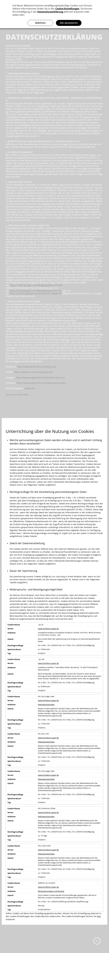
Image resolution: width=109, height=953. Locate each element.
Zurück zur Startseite (17, 394)
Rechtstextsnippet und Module (51, 891)
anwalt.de (29, 388)
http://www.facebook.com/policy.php (36, 366)
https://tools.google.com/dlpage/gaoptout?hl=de (36, 285)
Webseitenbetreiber (46, 704)
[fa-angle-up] (97, 942)
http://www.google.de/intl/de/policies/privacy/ (40, 377)
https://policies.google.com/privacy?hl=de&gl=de (35, 293)
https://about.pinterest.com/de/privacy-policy (41, 383)
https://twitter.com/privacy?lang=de (33, 372)
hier (99, 916)
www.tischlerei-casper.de (48, 628)
